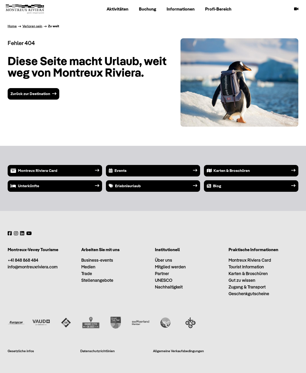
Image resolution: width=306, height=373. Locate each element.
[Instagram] (16, 233)
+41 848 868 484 (23, 260)
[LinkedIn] (22, 233)
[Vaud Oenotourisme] (66, 322)
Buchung (147, 9)
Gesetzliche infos (21, 351)
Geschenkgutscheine (249, 293)
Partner (162, 273)
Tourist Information (246, 267)
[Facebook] (10, 233)
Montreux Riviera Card (250, 260)
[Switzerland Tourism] (140, 322)
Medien (88, 267)
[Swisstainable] (165, 322)
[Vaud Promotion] (41, 322)
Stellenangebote (97, 280)
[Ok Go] (190, 322)
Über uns (163, 260)
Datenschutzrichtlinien (97, 351)
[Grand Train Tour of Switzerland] (115, 322)
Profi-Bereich (218, 9)
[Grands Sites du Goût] (90, 322)
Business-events (97, 260)
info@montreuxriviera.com (33, 267)
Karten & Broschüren (248, 273)
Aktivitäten (117, 9)
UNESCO (163, 280)
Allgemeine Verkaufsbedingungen (178, 351)
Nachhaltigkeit (169, 287)
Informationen (181, 9)
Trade (86, 273)
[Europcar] (16, 322)
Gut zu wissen (242, 280)
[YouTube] (29, 233)
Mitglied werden (170, 267)
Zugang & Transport (247, 287)
